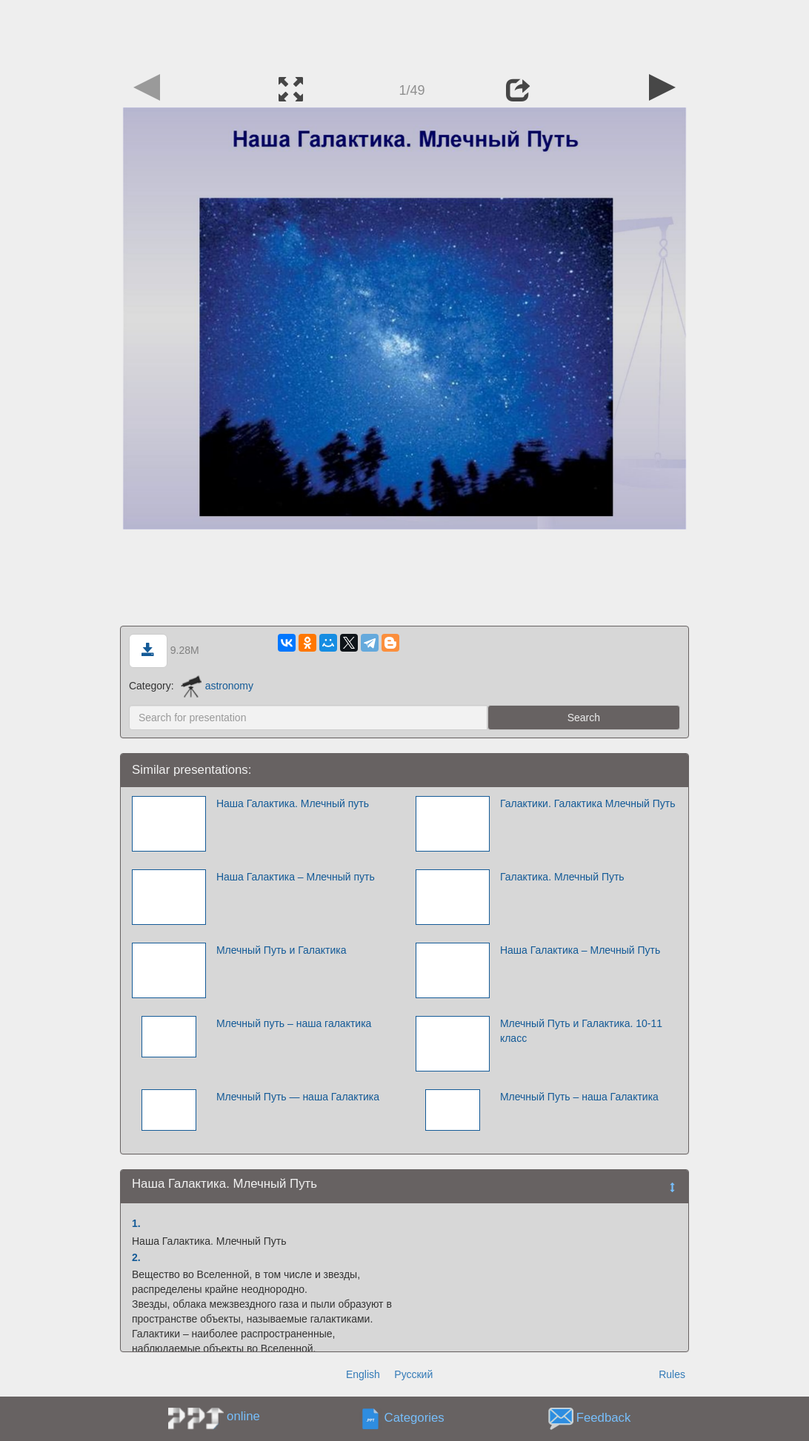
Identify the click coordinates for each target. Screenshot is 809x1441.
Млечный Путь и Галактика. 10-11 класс (581, 1030)
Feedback (603, 1418)
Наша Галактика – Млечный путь (295, 877)
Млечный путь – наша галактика (294, 1023)
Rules (672, 1374)
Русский (413, 1374)
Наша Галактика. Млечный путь (292, 803)
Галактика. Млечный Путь (562, 877)
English (363, 1374)
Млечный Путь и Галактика (281, 950)
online (243, 1416)
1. (136, 1223)
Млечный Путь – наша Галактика (579, 1097)
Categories (414, 1418)
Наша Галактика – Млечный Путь (580, 950)
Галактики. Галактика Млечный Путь (588, 803)
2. (136, 1257)
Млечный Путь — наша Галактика (297, 1097)
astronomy (217, 686)
